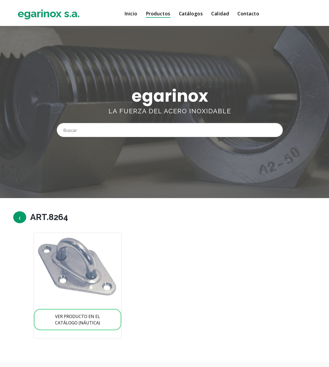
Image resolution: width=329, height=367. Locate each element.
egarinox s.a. (49, 13)
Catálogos (191, 13)
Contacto (248, 13)
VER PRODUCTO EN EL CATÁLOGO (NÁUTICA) (77, 320)
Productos (158, 13)
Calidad (220, 13)
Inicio (130, 13)
